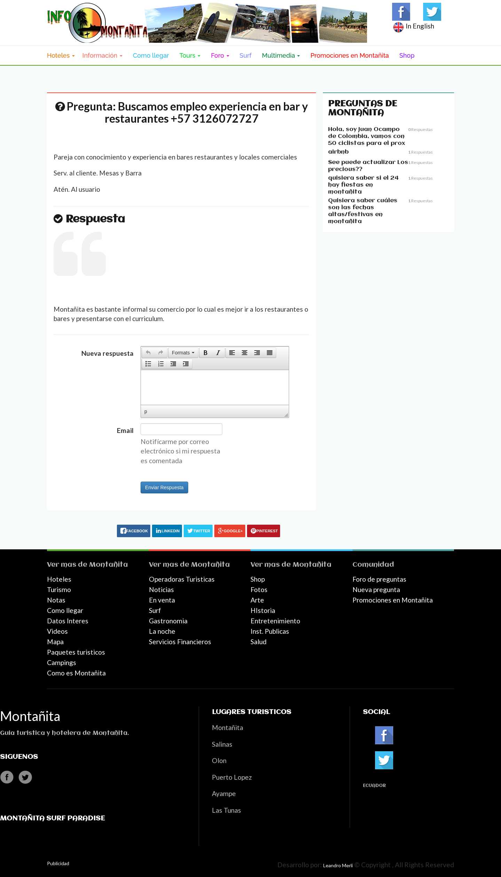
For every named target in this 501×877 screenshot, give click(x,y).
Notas (56, 600)
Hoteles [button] (61, 55)
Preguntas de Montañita (362, 108)
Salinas (222, 744)
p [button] (145, 411)
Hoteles (59, 579)
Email (125, 430)
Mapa (55, 642)
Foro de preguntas (379, 579)
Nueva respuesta (107, 353)
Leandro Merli (338, 865)
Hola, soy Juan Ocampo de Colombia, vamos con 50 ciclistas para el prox (366, 136)
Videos (57, 631)
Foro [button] (220, 55)
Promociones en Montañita (349, 55)
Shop (407, 55)
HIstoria (262, 610)
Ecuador (374, 786)
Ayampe (224, 793)
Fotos (259, 589)
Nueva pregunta (376, 589)
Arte (257, 600)
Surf (246, 55)
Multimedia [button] (281, 55)
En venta (162, 600)
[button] (148, 352)
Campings (61, 662)
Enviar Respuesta (164, 487)
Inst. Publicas (269, 631)
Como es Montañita (76, 673)
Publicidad (58, 863)
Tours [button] (190, 55)
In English (413, 26)
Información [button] (102, 55)
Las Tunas (226, 810)
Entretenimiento (275, 621)
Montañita (108, 564)
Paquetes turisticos (76, 652)
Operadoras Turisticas (182, 579)
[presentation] (148, 353)
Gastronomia (168, 621)
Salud (258, 642)
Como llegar (151, 55)
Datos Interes (67, 621)
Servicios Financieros (180, 642)
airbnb (338, 152)
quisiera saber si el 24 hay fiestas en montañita (363, 185)
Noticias (161, 589)
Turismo (59, 589)
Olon (219, 760)
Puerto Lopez (232, 777)
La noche (162, 631)
